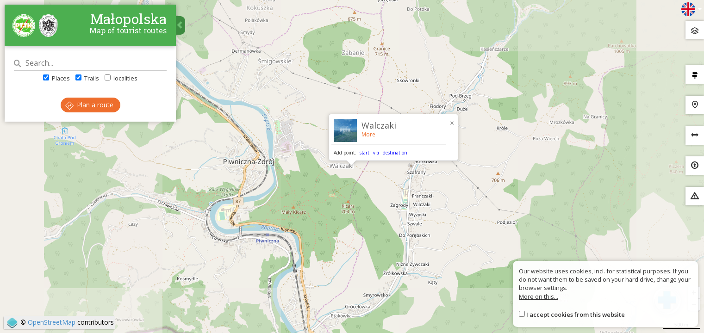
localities (121, 78)
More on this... (538, 296)
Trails (87, 78)
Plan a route (89, 104)
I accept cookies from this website (575, 314)
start (364, 152)
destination (395, 152)
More (368, 134)
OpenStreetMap (51, 322)
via (376, 152)
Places (56, 78)
